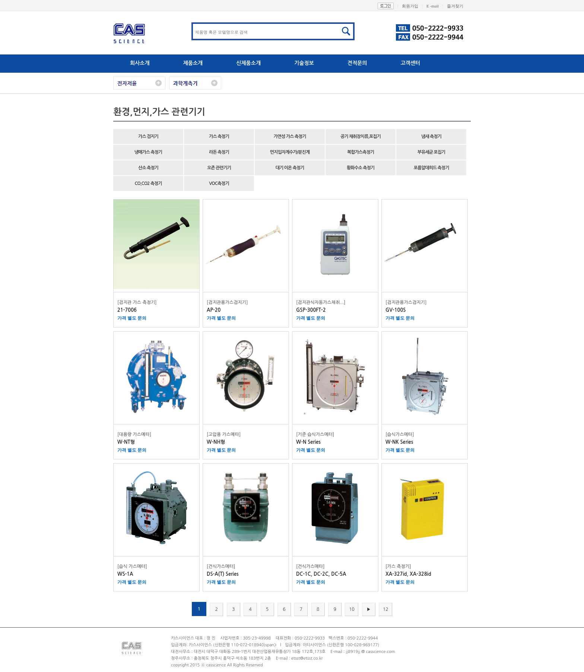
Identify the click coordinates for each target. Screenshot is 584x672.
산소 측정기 (148, 168)
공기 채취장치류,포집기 (360, 136)
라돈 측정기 (219, 152)
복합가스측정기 (360, 152)
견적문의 (357, 63)
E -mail (436, 6)
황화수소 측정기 (360, 168)
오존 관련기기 (219, 168)
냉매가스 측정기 (148, 152)
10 (352, 609)
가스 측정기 (219, 136)
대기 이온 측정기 (290, 168)
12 (385, 609)
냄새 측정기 (431, 136)
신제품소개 (248, 63)
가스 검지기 (148, 136)
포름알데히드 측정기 (431, 168)
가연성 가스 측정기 (290, 136)
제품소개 (193, 63)
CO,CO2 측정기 (148, 183)
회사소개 (140, 63)
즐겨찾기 (459, 6)
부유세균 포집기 (431, 152)
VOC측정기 (219, 183)
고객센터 (410, 63)
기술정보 (304, 63)
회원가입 (414, 6)
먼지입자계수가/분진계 (290, 152)
